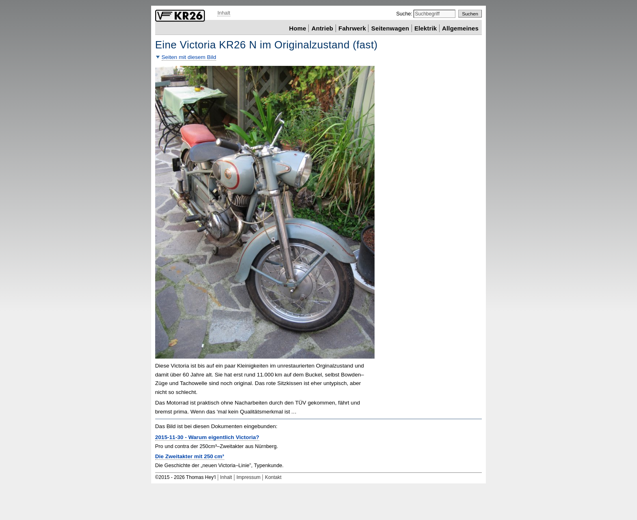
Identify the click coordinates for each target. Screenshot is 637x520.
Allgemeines (460, 27)
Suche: (405, 14)
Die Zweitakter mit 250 (189, 456)
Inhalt (223, 13)
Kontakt (273, 477)
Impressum (248, 477)
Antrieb (322, 27)
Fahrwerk (352, 27)
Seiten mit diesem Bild (189, 57)
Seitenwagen (390, 27)
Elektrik (425, 27)
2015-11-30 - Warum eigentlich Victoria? (207, 437)
